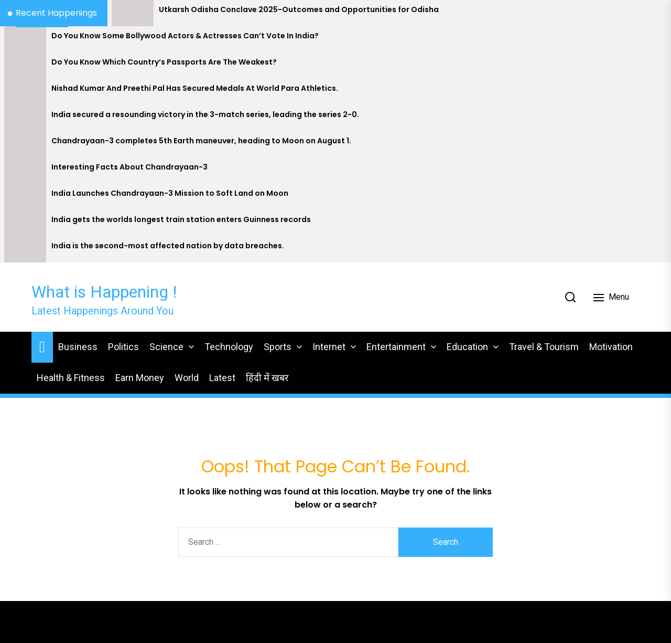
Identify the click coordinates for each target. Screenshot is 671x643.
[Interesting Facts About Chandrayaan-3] (25, 170)
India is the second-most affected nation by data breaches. (167, 245)
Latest (222, 377)
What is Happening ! (104, 292)
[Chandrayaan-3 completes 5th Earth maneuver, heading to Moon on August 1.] (25, 144)
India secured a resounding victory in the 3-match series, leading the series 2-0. (205, 114)
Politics (123, 346)
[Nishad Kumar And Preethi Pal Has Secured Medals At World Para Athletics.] (25, 92)
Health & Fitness (71, 377)
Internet (328, 346)
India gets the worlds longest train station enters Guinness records (181, 219)
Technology (228, 346)
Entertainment (396, 346)
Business (78, 346)
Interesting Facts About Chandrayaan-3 (129, 167)
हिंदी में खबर (267, 377)
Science (166, 346)
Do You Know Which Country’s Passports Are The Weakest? (164, 62)
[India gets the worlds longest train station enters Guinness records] (25, 223)
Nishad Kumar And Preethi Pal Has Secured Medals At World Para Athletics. (194, 88)
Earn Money (139, 377)
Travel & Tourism (544, 346)
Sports (277, 346)
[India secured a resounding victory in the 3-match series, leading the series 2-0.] (25, 118)
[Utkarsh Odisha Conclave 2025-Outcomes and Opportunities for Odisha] (133, 13)
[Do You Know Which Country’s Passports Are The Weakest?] (25, 65)
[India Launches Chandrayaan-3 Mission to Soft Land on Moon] (25, 197)
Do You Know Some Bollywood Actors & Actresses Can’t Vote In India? (185, 35)
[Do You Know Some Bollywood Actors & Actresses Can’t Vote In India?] (25, 39)
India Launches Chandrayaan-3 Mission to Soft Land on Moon (169, 193)
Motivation (611, 346)
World (187, 377)
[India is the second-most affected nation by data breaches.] (25, 249)
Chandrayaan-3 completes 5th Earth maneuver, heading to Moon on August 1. (201, 140)
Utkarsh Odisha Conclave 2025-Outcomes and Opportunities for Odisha (299, 9)
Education (467, 346)
